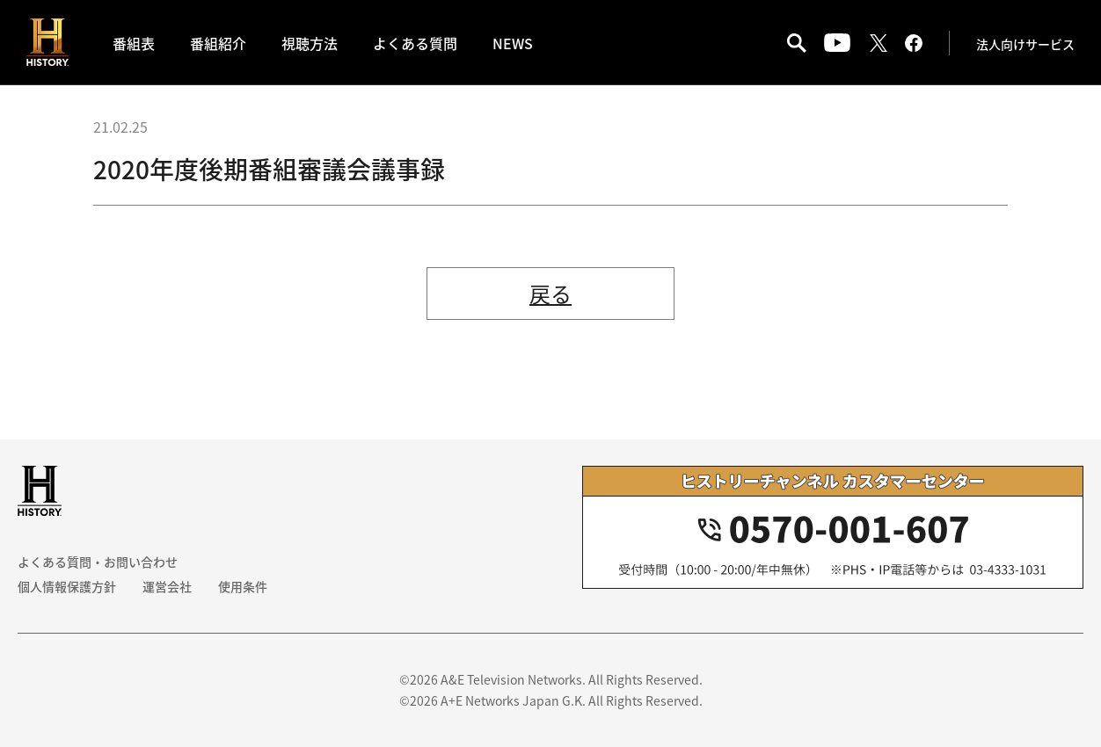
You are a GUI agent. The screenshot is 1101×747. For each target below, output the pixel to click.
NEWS (512, 43)
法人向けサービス (1025, 44)
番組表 (134, 43)
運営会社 (167, 586)
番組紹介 (218, 43)
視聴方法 (309, 43)
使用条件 (242, 586)
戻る (550, 293)
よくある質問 (415, 43)
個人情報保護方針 (67, 586)
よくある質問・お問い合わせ (98, 561)
